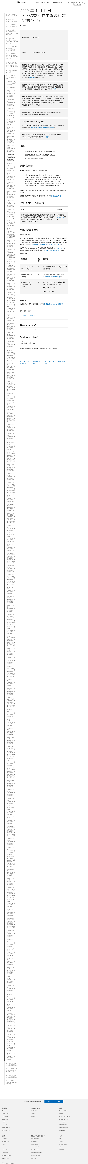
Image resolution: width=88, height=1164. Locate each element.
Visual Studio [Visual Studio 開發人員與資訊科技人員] (33, 1158)
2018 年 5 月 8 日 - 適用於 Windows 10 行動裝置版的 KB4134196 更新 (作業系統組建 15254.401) (11, 861)
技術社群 (32, 77)
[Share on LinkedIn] (25, 311)
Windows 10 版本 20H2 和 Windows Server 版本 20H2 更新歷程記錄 (12, 32)
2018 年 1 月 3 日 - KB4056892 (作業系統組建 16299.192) (11, 998)
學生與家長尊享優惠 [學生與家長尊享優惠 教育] (63, 1127)
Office (31, 2)
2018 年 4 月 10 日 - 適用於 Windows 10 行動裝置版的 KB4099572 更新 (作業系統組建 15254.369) (11, 892)
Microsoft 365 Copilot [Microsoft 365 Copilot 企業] (6, 1155)
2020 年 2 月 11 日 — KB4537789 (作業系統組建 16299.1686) (11, 204)
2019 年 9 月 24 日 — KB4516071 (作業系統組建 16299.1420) (11, 326)
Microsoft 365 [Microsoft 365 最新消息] (5, 1124)
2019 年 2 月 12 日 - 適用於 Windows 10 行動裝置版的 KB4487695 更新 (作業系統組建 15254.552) (11, 579)
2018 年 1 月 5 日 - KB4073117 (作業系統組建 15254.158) (11, 989)
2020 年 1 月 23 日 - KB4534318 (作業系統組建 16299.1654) (11, 213)
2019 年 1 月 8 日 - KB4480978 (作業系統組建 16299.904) (11, 609)
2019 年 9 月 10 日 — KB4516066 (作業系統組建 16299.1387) (11, 345)
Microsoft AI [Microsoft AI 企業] (4, 1138)
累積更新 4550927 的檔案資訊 (53, 304)
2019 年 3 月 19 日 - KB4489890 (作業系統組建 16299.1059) (11, 538)
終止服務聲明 (11, 87)
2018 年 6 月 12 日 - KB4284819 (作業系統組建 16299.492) (11, 842)
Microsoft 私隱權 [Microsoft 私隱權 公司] (63, 1144)
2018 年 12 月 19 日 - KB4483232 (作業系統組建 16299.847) (11, 630)
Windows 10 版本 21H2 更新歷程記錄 (11, 20)
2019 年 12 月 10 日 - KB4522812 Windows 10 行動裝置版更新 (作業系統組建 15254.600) (11, 254)
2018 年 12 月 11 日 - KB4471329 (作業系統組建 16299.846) (11, 652)
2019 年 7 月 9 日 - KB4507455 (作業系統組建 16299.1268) (11, 406)
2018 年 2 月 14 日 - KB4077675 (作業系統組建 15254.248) (11, 952)
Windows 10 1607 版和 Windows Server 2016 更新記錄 (11, 1070)
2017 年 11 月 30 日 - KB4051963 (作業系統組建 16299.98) (11, 1029)
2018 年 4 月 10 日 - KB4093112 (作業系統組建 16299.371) (11, 903)
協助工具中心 (62, 361)
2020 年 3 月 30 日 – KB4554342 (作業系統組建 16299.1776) (11, 167)
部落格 (55, 89)
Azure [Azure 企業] (3, 1144)
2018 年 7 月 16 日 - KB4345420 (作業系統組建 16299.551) (11, 802)
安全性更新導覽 (56, 196)
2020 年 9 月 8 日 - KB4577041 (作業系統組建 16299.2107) (11, 103)
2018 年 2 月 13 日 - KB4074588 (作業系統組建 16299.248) (11, 961)
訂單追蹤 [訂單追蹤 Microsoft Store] (33, 1116)
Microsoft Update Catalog (51, 250)
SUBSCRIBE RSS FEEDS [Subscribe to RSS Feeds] (28, 316)
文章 (47, 137)
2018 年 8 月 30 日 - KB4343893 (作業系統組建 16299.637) (11, 762)
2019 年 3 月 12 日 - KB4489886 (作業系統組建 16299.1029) (11, 547)
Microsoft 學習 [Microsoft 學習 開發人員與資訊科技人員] (34, 1141)
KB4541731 (60, 248)
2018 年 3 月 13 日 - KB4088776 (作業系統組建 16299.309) (11, 934)
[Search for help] (79, 2)
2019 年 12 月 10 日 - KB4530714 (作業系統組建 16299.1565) (11, 244)
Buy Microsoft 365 (57, 2)
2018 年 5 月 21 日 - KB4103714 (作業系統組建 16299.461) (11, 851)
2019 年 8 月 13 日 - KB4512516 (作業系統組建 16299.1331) (11, 376)
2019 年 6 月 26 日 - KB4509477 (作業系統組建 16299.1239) (11, 428)
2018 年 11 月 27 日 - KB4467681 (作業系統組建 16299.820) (11, 661)
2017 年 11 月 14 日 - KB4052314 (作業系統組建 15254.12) (11, 1047)
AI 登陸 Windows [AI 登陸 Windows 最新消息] (5, 1122)
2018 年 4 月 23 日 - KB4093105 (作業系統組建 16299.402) (11, 882)
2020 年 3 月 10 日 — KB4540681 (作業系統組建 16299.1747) (11, 185)
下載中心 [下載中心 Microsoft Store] (33, 1113)
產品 (37, 2)
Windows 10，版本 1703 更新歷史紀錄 (11, 1064)
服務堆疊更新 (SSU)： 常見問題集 (50, 244)
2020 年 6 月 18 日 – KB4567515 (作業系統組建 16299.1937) (11, 130)
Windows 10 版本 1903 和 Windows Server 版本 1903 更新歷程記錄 (12, 56)
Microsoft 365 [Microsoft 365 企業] (5, 1149)
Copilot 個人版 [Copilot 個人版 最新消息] (5, 1119)
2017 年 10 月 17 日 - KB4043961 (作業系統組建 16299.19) (11, 1056)
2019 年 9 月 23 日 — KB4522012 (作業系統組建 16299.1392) (11, 336)
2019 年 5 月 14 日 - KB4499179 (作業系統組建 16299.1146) (11, 498)
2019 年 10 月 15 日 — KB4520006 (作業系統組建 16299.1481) (11, 287)
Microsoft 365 (24, 2)
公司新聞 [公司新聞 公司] (61, 1141)
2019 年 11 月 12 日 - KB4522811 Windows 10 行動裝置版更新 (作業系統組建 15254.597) (11, 266)
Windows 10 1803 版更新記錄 (11, 71)
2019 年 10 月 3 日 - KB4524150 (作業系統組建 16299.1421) (11, 317)
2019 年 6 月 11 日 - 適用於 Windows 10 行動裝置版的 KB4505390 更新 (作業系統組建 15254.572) (11, 456)
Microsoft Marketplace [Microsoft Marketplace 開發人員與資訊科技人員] (35, 1149)
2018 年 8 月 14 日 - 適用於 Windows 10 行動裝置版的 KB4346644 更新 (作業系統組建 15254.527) (11, 772)
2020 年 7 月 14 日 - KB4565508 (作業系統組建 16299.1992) (11, 121)
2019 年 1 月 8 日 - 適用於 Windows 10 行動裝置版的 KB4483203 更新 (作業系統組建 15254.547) (11, 619)
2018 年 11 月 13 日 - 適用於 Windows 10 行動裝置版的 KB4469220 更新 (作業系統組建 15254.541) (11, 671)
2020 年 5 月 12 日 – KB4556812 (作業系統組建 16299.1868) (11, 149)
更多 (48, 2)
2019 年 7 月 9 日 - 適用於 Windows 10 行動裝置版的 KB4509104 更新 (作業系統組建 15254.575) (11, 416)
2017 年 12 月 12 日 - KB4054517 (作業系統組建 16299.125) (11, 1007)
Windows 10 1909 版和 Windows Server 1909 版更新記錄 (11, 48)
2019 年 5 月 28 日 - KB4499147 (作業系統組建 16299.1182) (11, 468)
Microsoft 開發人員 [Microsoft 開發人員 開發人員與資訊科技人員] (35, 1138)
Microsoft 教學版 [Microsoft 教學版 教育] (63, 1110)
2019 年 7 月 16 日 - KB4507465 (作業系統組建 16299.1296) (11, 397)
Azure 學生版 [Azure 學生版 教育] (62, 1130)
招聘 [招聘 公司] (60, 1138)
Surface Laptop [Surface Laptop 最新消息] (5, 1113)
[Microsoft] (8, 2)
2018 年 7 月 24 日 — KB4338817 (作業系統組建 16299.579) (11, 793)
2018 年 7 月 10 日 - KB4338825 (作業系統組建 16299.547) (11, 811)
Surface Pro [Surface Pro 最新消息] (4, 1110)
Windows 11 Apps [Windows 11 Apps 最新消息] (6, 1130)
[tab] (24, 343)
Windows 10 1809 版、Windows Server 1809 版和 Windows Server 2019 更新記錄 (12, 64)
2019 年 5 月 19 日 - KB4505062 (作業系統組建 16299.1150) (11, 477)
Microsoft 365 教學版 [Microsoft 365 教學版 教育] (63, 1119)
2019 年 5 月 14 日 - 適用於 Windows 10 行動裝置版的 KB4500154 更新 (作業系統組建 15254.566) (11, 487)
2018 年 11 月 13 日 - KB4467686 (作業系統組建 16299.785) (11, 682)
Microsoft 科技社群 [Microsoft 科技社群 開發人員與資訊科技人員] (35, 1147)
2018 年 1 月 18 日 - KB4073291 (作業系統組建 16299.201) (11, 980)
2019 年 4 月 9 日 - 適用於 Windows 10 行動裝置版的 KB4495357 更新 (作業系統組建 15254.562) (11, 518)
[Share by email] (29, 311)
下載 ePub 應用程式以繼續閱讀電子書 (42, 127)
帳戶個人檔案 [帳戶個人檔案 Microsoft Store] (33, 1110)
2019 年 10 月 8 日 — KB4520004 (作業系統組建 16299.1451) (11, 308)
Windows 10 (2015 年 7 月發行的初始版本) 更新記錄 (12, 1082)
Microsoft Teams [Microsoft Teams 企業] (5, 1158)
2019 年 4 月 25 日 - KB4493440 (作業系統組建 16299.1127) (11, 507)
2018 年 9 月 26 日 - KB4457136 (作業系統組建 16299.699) (11, 722)
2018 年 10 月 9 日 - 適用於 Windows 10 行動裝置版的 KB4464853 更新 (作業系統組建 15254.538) (11, 702)
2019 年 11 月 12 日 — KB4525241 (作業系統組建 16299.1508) (11, 277)
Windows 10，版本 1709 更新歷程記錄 (11, 77)
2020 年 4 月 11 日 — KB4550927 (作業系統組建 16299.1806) (11, 158)
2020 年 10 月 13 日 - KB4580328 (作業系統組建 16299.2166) (11, 94)
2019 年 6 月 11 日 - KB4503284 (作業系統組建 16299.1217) (11, 446)
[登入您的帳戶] (84, 2)
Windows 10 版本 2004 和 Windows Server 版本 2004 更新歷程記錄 (12, 41)
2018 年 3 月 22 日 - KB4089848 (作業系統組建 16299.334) (11, 912)
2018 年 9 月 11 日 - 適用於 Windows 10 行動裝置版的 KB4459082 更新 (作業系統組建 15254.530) (11, 751)
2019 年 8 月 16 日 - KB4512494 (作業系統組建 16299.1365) (11, 366)
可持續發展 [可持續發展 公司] (61, 1149)
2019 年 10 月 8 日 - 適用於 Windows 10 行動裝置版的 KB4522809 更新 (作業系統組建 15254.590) (11, 297)
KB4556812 (60, 217)
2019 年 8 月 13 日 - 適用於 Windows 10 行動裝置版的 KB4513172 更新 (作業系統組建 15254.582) (11, 386)
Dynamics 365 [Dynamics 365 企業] (5, 1147)
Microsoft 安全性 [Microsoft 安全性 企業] (5, 1141)
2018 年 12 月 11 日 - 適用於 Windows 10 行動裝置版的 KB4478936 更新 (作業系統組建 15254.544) (11, 640)
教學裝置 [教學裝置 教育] (61, 1113)
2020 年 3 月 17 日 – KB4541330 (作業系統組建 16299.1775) (11, 176)
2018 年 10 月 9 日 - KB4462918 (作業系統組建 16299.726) (11, 713)
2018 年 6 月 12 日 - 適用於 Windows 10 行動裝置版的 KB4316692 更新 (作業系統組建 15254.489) (11, 830)
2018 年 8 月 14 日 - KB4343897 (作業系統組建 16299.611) (11, 783)
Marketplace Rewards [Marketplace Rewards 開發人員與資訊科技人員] (35, 1155)
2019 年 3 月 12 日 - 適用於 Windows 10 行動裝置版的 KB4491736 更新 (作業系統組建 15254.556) (11, 557)
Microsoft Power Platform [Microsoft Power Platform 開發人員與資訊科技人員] (36, 1152)
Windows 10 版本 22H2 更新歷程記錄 (11, 15)
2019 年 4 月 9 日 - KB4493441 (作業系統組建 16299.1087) (11, 529)
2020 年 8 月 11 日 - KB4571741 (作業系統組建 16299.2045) (11, 112)
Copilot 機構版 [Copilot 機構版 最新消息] (5, 1116)
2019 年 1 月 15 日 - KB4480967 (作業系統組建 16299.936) (11, 599)
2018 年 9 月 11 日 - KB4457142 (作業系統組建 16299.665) (11, 741)
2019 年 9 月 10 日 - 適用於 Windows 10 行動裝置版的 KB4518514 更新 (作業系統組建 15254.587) (11, 355)
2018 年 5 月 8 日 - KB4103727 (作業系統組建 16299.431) (11, 872)
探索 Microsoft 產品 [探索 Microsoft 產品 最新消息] (6, 1127)
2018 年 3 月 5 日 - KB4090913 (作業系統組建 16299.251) (11, 943)
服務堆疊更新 (34, 244)
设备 (42, 2)
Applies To (24, 25)
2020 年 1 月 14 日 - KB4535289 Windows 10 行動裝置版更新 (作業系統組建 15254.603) (11, 232)
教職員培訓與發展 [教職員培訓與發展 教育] (63, 1124)
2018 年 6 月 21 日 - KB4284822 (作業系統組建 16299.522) (11, 820)
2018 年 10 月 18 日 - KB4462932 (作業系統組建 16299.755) (11, 691)
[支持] (18, 2)
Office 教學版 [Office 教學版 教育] (62, 1122)
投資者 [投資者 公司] (60, 1147)
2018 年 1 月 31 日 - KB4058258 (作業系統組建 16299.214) (11, 971)
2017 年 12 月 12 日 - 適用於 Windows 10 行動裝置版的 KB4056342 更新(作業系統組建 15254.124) (11, 1017)
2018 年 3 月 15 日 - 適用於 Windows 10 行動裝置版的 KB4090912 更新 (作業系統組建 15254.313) (11, 923)
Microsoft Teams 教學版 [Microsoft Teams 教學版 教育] (64, 1116)
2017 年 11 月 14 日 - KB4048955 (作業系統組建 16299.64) (11, 1038)
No (59, 1101)
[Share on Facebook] (21, 311)
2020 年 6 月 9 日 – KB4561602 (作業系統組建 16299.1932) (11, 139)
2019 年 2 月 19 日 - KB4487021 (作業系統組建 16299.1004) (11, 569)
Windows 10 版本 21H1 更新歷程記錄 (11, 25)
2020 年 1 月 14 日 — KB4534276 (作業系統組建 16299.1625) (11, 222)
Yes (49, 1101)
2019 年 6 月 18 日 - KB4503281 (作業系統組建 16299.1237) (11, 437)
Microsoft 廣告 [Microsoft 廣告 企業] (5, 1152)
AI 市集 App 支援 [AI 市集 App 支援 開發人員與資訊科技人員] (34, 1144)
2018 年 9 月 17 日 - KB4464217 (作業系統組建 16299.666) (11, 731)
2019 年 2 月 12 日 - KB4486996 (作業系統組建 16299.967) (11, 590)
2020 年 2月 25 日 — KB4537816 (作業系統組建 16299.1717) (11, 195)
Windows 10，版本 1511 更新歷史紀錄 (11, 1076)
